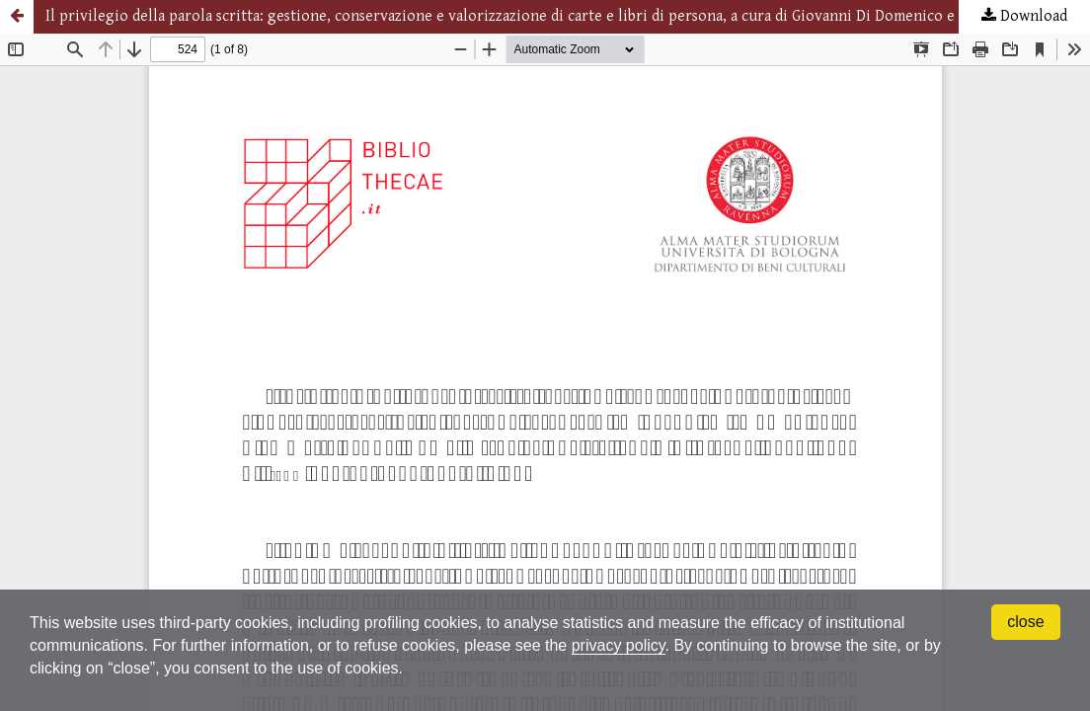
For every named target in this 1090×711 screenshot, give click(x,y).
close (1025, 621)
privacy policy (618, 645)
